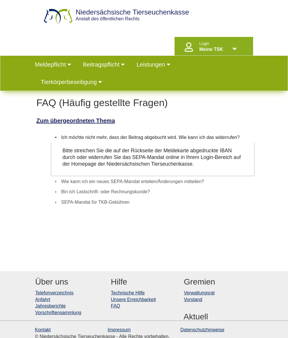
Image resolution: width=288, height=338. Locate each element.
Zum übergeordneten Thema (75, 120)
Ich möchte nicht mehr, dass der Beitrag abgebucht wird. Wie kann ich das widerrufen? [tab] (146, 137)
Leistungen (153, 64)
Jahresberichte (50, 305)
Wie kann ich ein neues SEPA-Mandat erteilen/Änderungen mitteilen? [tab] (128, 181)
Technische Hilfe (128, 292)
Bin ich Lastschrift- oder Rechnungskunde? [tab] (101, 191)
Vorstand (193, 299)
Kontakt (43, 329)
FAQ (115, 305)
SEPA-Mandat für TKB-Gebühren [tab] (91, 202)
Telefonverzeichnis (54, 292)
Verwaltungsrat (199, 292)
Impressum (119, 329)
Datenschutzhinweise (202, 329)
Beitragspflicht (104, 64)
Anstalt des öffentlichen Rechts (132, 15)
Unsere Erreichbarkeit (133, 299)
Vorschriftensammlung (58, 312)
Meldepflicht (53, 64)
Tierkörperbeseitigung (71, 82)
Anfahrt (42, 299)
